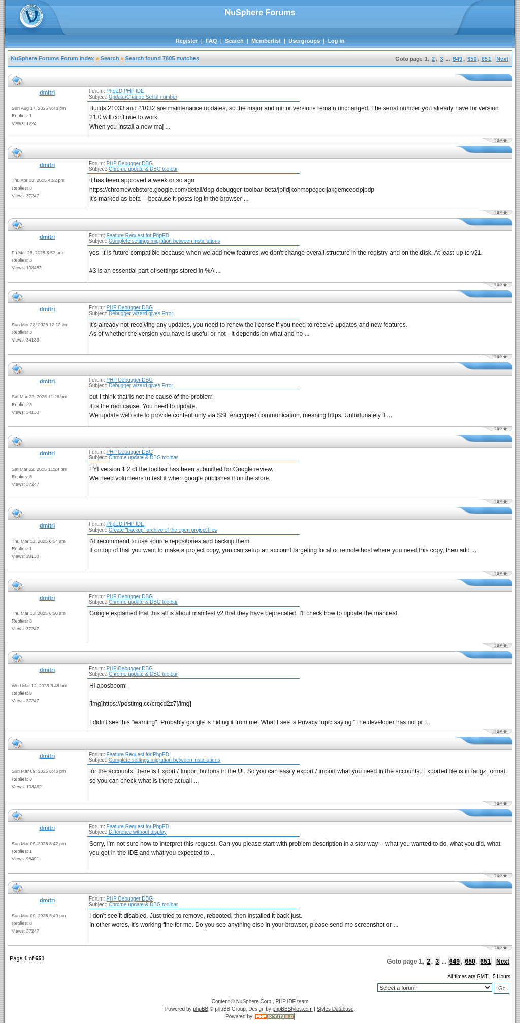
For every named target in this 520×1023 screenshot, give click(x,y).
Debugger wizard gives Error (141, 313)
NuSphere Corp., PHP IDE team (272, 1001)
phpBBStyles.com (293, 1009)
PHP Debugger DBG (129, 163)
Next (502, 59)
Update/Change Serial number (143, 97)
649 (457, 59)
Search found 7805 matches (162, 58)
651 (486, 59)
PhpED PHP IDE (125, 91)
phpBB (200, 1009)
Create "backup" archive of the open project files (163, 530)
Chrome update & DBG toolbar (143, 169)
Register (187, 41)
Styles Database (335, 1009)
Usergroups (304, 41)
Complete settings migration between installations (164, 241)
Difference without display (138, 832)
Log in (336, 41)
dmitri (47, 92)
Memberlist (266, 41)
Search (234, 41)
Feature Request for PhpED (137, 235)
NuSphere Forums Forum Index (52, 58)
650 (471, 59)
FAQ (211, 41)
